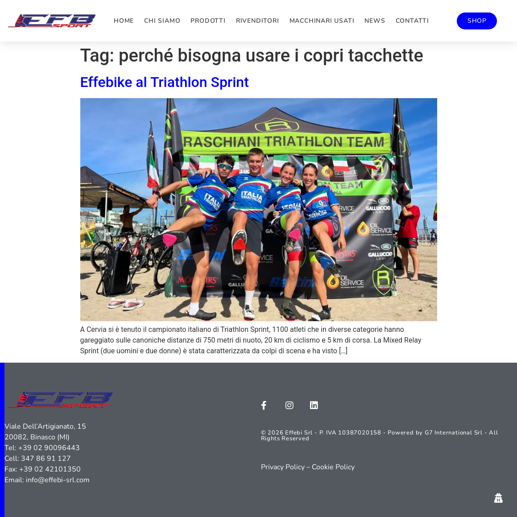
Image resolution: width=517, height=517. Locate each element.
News (374, 21)
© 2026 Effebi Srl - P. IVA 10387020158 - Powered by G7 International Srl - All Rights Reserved (379, 436)
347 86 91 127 (46, 458)
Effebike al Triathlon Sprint (164, 82)
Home (124, 21)
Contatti (412, 21)
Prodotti (207, 21)
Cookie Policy (333, 467)
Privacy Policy (283, 467)
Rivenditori (257, 21)
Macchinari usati (322, 21)
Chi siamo (162, 21)
